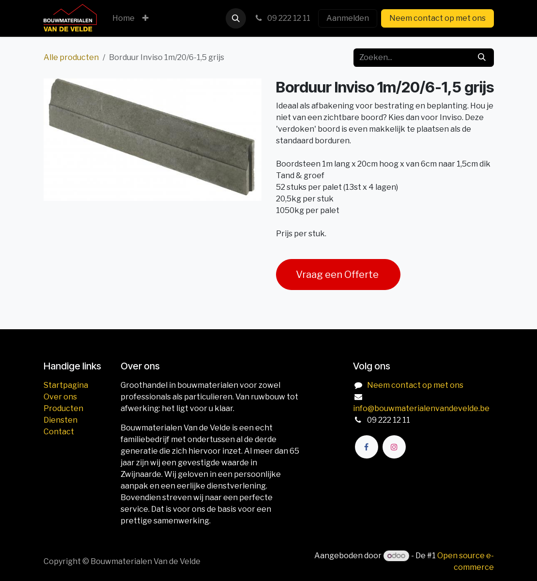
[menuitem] (123, 18)
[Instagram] (394, 447)
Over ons (60, 396)
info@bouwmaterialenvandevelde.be (421, 408)
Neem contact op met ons (437, 18)
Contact (59, 431)
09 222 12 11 (282, 18)
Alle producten (71, 57)
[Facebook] (366, 447)
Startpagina (66, 385)
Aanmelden (347, 18)
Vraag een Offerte (338, 274)
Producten (63, 408)
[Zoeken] (482, 57)
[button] (236, 18)
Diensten (60, 420)
